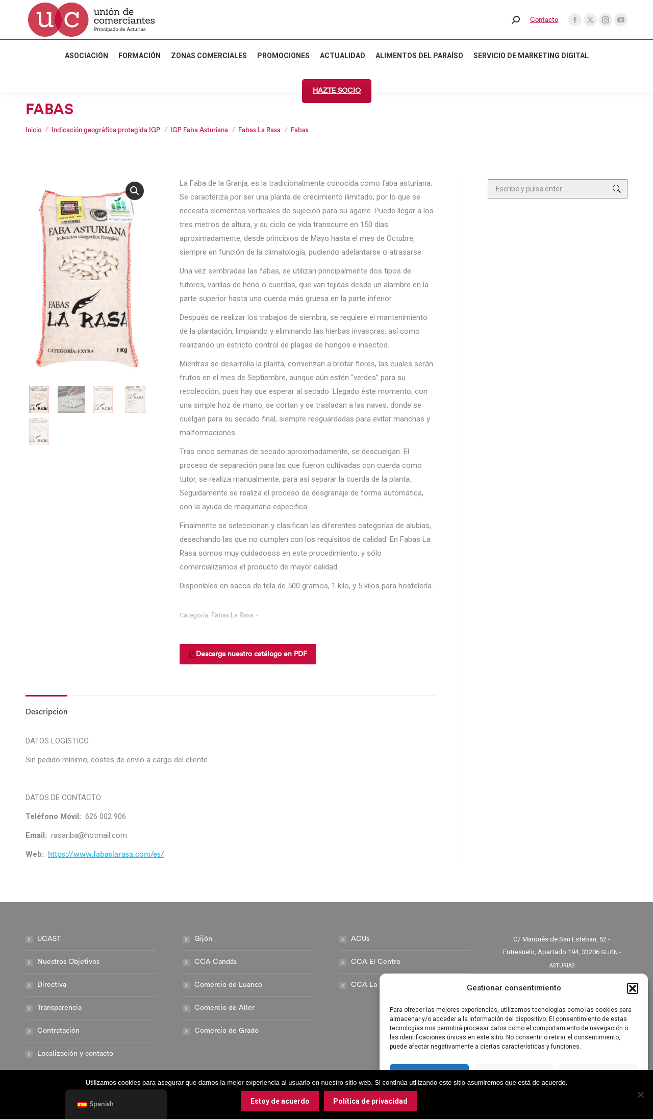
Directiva (51, 984)
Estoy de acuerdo (280, 1101)
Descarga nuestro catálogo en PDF (248, 654)
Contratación (58, 1030)
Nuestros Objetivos (68, 961)
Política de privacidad (370, 1101)
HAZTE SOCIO (337, 90)
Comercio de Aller (224, 1007)
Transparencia (59, 1007)
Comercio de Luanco (228, 984)
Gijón (203, 938)
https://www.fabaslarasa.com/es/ (106, 854)
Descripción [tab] (46, 712)
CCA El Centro (375, 961)
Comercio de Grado (226, 1030)
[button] (632, 988)
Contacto (544, 19)
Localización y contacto (75, 1053)
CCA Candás (215, 961)
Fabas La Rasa (232, 615)
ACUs (360, 938)
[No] (640, 1094)
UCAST (49, 938)
